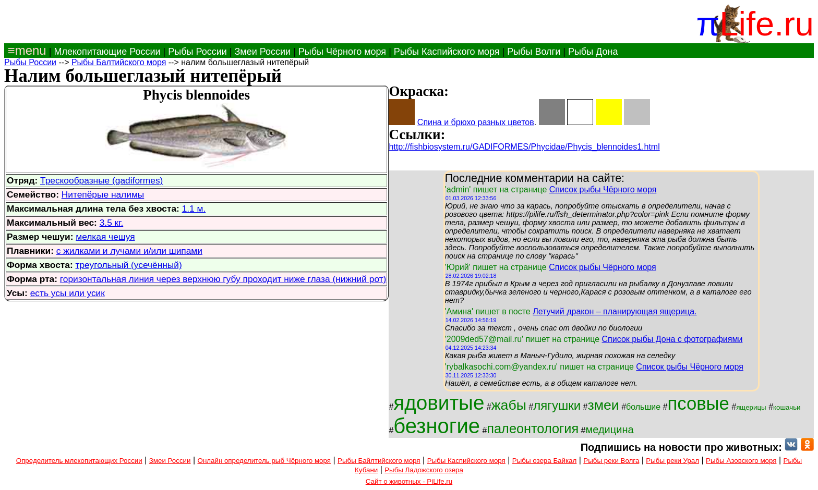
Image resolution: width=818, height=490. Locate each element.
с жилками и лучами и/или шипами (129, 251)
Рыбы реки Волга (611, 460)
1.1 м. (194, 208)
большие (643, 406)
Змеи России (262, 51)
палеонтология (533, 428)
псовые (698, 403)
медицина (610, 429)
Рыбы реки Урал (672, 460)
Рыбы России (197, 51)
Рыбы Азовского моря (741, 460)
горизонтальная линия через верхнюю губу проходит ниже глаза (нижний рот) (223, 279)
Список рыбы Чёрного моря (603, 189)
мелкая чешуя (105, 236)
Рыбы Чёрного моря (342, 51)
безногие (436, 425)
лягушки (557, 405)
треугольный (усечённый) (129, 265)
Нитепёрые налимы (103, 194)
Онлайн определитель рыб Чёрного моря (264, 460)
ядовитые (438, 402)
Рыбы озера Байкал (544, 460)
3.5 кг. (112, 222)
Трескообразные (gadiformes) (101, 180)
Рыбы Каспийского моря (447, 51)
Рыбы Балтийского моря (118, 62)
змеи (603, 405)
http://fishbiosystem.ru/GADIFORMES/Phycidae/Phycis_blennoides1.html (524, 146)
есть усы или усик (67, 293)
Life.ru (766, 24)
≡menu (25, 50)
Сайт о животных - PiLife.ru (409, 481)
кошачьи (787, 407)
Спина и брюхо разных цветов (475, 122)
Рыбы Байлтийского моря (379, 460)
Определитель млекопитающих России (79, 460)
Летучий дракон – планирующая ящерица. (614, 311)
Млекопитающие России (107, 51)
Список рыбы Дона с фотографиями (672, 339)
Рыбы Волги (533, 51)
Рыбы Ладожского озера (423, 470)
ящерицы (751, 407)
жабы (508, 405)
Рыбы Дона (593, 51)
